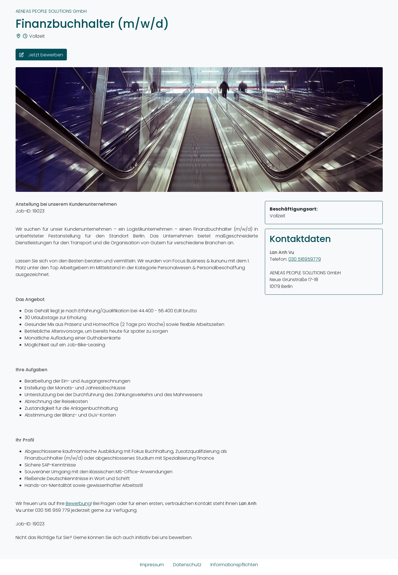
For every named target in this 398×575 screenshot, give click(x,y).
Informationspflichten (234, 564)
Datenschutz (187, 564)
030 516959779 (304, 259)
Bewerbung (78, 503)
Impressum (152, 564)
